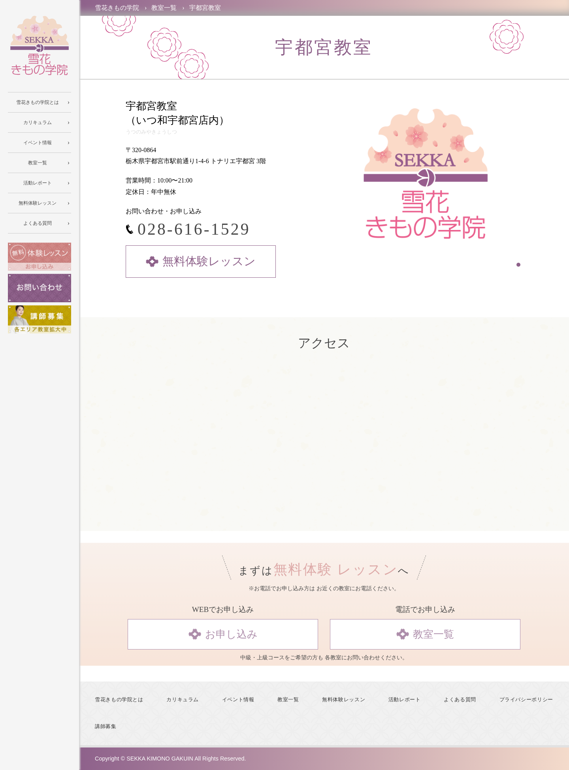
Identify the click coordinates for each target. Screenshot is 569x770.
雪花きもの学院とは (119, 699)
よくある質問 (460, 699)
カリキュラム (182, 699)
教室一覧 (288, 699)
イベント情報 (238, 699)
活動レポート (404, 699)
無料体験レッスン (343, 699)
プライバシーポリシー (526, 699)
